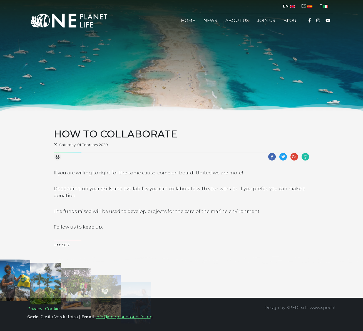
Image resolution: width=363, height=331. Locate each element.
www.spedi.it (323, 307)
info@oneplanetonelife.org (124, 316)
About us (237, 20)
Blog (290, 20)
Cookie (52, 308)
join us (266, 20)
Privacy (34, 308)
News (210, 20)
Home (188, 20)
